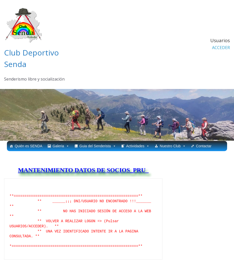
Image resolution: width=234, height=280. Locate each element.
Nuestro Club (173, 146)
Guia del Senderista (97, 146)
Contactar (204, 146)
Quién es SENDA (28, 146)
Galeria (61, 146)
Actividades (138, 146)
